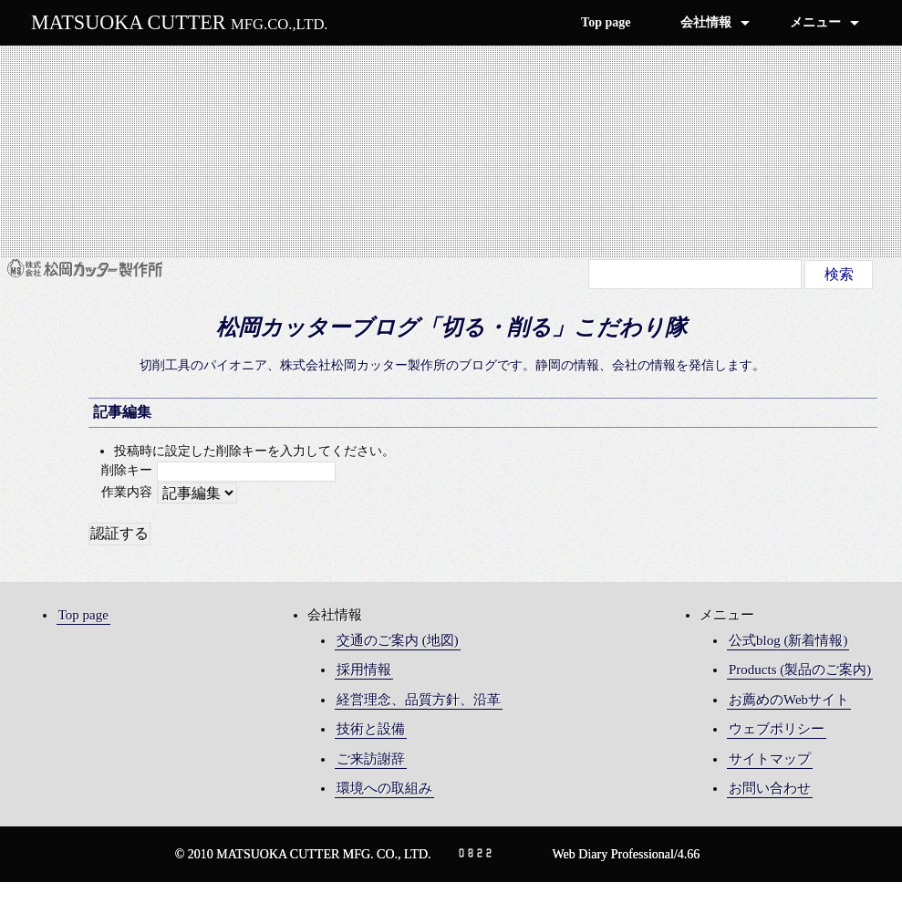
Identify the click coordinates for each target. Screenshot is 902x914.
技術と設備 (371, 729)
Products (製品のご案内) (800, 669)
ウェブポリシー (776, 729)
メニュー (815, 22)
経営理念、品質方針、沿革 (419, 699)
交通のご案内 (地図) (398, 640)
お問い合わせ (770, 788)
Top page (605, 22)
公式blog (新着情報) (788, 640)
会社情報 (705, 22)
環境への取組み (384, 788)
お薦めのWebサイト (789, 699)
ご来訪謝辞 (371, 759)
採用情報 (364, 669)
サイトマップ (770, 759)
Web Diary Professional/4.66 (626, 854)
